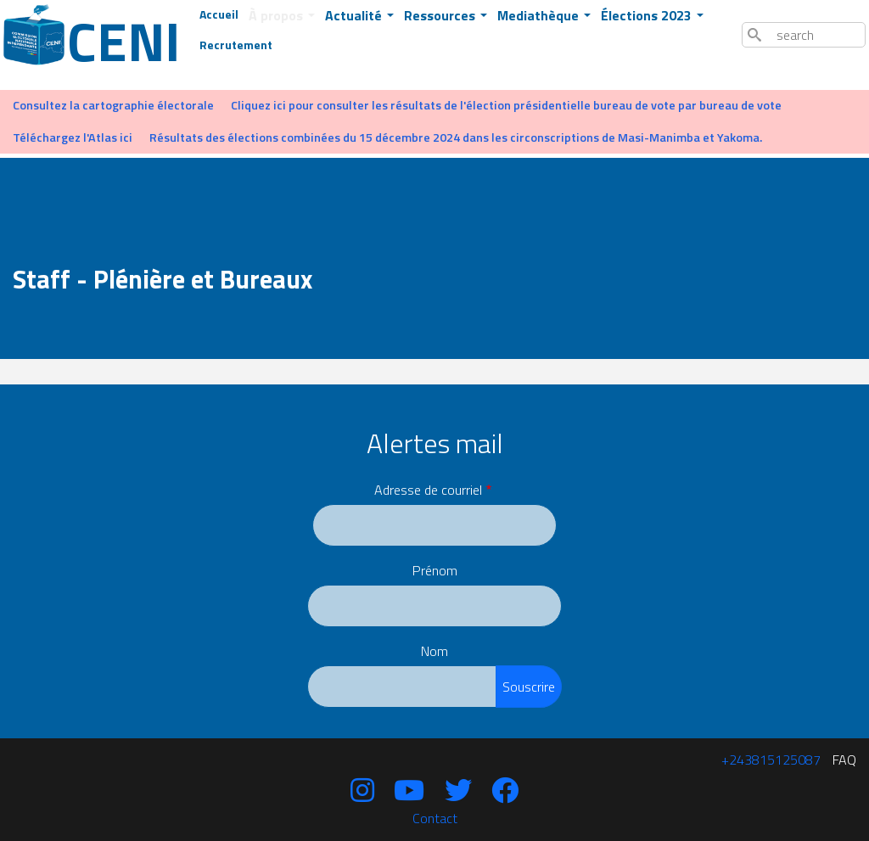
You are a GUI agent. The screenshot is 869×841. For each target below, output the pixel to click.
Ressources (441, 15)
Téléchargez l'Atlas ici (72, 137)
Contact (434, 818)
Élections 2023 (648, 15)
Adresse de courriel (428, 489)
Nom (434, 651)
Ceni (107, 40)
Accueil (218, 14)
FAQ (844, 759)
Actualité (355, 15)
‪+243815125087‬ (771, 759)
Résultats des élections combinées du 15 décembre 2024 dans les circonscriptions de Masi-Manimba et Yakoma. (455, 137)
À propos (277, 15)
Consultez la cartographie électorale (113, 105)
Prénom (434, 570)
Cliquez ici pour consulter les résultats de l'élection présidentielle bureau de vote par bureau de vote (506, 105)
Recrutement (235, 44)
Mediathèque (539, 15)
